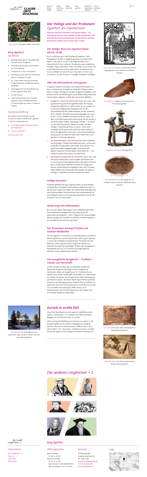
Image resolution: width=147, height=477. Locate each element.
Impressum (12, 459)
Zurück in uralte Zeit (18, 131)
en (133, 6)
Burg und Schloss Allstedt (49, 8)
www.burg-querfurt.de (15, 135)
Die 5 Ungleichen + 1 (15, 453)
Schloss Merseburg (69, 7)
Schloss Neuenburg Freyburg (60, 8)
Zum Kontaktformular (85, 464)
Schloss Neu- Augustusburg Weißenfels (89, 8)
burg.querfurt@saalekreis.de (88, 461)
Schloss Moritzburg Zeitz (97, 8)
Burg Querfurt (77, 7)
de (130, 6)
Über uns (11, 456)
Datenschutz (12, 461)
